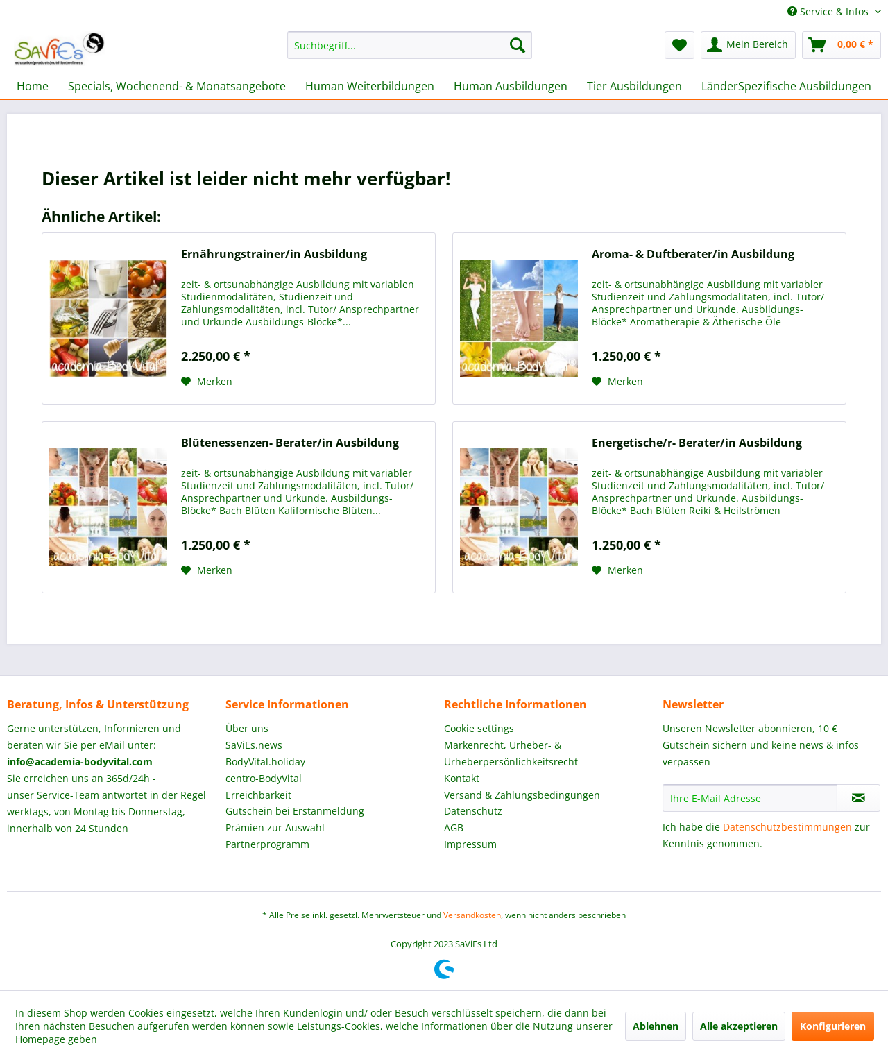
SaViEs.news (253, 745)
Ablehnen (655, 1026)
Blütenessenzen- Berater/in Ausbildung (290, 443)
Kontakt (461, 778)
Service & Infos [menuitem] (829, 11)
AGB (453, 827)
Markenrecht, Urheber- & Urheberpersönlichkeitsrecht (511, 753)
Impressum (470, 844)
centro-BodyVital (263, 778)
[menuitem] (409, 45)
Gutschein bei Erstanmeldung (294, 810)
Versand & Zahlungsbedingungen (522, 794)
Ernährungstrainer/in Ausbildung (274, 254)
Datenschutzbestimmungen (787, 826)
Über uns (246, 728)
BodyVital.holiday (265, 761)
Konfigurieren (833, 1026)
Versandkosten (472, 915)
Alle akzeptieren (739, 1026)
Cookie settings (479, 728)
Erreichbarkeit (258, 794)
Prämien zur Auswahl (275, 827)
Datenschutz (473, 810)
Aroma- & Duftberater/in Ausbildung (693, 254)
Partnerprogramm (267, 844)
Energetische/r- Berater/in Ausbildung (697, 443)
